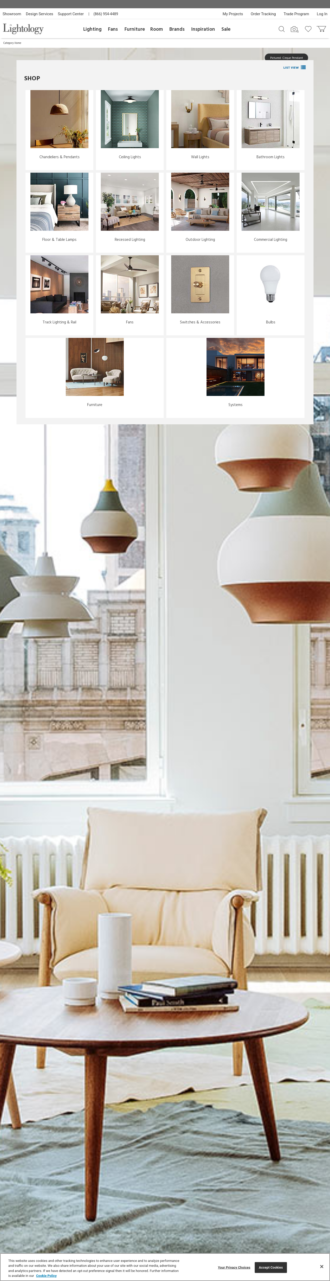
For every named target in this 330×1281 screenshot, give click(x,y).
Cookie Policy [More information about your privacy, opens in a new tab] (46, 1276)
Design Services (39, 14)
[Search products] (282, 28)
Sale (225, 29)
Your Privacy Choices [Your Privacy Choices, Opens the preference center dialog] (234, 1267)
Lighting (92, 29)
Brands (177, 29)
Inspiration (203, 29)
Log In (322, 14)
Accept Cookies (271, 1267)
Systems (235, 405)
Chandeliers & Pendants (59, 157)
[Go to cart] (321, 27)
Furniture (135, 29)
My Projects (233, 14)
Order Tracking (263, 14)
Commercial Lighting (270, 240)
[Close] (321, 1266)
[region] (165, 1267)
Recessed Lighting (130, 240)
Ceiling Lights (130, 157)
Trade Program (296, 14)
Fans (113, 29)
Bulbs (270, 322)
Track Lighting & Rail (59, 322)
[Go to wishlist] (309, 28)
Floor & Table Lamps (59, 240)
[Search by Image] (294, 29)
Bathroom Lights (271, 157)
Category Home (12, 43)
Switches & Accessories (200, 322)
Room (156, 29)
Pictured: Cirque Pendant (286, 57)
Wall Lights (200, 157)
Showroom (12, 14)
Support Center (71, 14)
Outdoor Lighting (200, 240)
